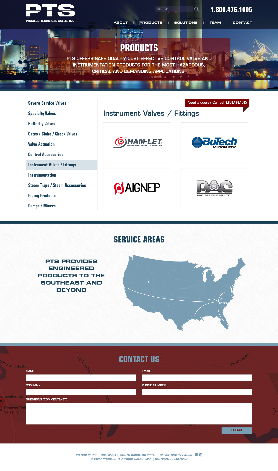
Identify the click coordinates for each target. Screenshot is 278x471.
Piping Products (42, 196)
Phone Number (154, 385)
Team (215, 23)
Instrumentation (42, 175)
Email (146, 371)
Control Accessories (45, 155)
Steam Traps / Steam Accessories (57, 186)
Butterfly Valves (41, 124)
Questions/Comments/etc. (47, 399)
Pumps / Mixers (42, 206)
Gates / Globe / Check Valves (52, 134)
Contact (242, 23)
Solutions (186, 23)
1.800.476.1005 (231, 10)
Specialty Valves (42, 114)
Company (33, 385)
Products (151, 23)
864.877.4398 (181, 455)
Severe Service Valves (47, 103)
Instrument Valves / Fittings (52, 165)
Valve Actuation (41, 144)
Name (30, 371)
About (121, 23)
